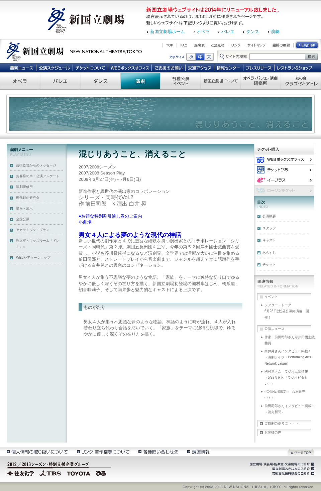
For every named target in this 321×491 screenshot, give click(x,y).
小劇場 (85, 222)
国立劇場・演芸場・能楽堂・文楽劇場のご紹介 (281, 464)
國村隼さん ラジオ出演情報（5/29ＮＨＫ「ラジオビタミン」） (286, 377)
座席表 (199, 45)
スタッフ (269, 228)
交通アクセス (200, 67)
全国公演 (22, 219)
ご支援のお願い (169, 67)
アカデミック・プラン (32, 230)
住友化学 (21, 472)
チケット (269, 264)
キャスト (269, 240)
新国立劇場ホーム (167, 31)
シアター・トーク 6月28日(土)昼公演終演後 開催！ (289, 311)
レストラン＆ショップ (295, 67)
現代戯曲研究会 (27, 198)
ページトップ (301, 452)
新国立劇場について (221, 81)
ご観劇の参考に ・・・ (281, 423)
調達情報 (198, 452)
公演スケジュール (54, 67)
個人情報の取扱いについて (37, 452)
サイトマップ (256, 45)
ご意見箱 (218, 45)
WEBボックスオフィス (130, 67)
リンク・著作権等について (103, 452)
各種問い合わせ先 (158, 452)
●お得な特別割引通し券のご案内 (110, 216)
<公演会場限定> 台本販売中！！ (284, 394)
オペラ (203, 31)
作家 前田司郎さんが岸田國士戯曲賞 (289, 340)
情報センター (228, 67)
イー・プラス (284, 180)
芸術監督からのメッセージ (36, 165)
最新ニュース (21, 67)
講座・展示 (24, 208)
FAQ (184, 45)
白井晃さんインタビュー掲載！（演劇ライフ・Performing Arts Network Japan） (287, 357)
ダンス (252, 31)
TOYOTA (79, 472)
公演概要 (269, 216)
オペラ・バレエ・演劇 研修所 (261, 81)
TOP (170, 45)
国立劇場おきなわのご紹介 (292, 469)
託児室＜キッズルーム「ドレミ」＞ (38, 243)
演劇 (275, 31)
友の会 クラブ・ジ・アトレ (301, 81)
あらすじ (269, 252)
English (307, 45)
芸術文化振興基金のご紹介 (292, 473)
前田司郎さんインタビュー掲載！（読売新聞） (289, 409)
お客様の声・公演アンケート (38, 176)
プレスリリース (259, 67)
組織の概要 (281, 45)
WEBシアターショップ (33, 257)
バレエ (227, 31)
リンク (236, 45)
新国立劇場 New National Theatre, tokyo (74, 51)
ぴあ (284, 169)
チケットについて (90, 67)
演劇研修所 (24, 187)
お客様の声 (272, 432)
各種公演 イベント (180, 81)
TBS (50, 472)
